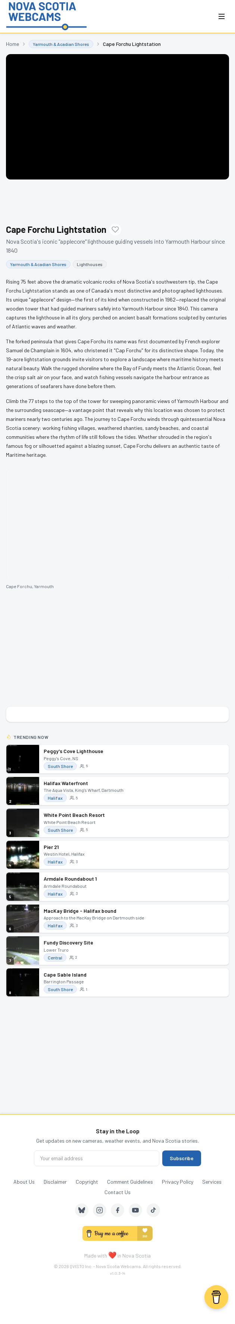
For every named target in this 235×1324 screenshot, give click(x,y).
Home (12, 44)
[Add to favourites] (115, 229)
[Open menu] (221, 16)
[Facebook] (117, 1210)
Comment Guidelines (130, 1181)
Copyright (87, 1181)
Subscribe (182, 1158)
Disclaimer (55, 1181)
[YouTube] (135, 1210)
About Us (24, 1181)
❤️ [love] (112, 1255)
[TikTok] (153, 1210)
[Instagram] (99, 1210)
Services (212, 1181)
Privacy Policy (177, 1181)
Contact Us (117, 1192)
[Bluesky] (81, 1210)
